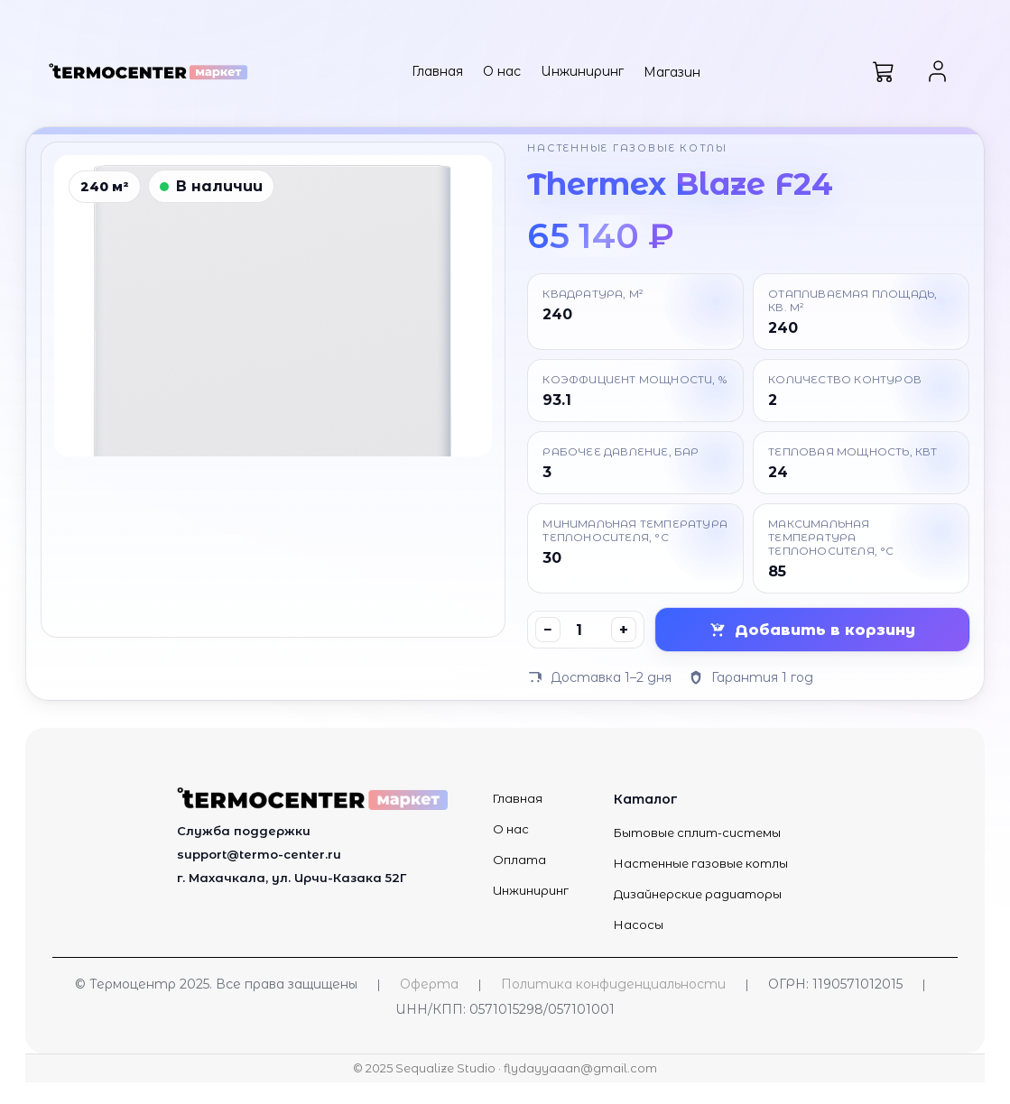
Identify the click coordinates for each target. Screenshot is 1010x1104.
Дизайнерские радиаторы (698, 894)
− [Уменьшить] (547, 630)
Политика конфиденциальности (613, 984)
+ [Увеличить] (623, 630)
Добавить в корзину (812, 630)
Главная (437, 71)
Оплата (519, 859)
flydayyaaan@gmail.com (580, 1068)
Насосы (638, 924)
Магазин (672, 72)
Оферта (429, 984)
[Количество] (586, 629)
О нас (502, 71)
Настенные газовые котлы (701, 863)
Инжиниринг (582, 71)
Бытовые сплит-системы (697, 832)
